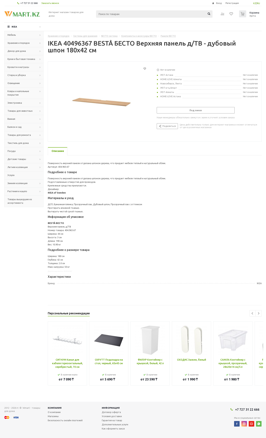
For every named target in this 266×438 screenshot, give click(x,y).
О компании (54, 412)
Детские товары (16, 159)
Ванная (11, 119)
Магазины (53, 416)
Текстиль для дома (18, 143)
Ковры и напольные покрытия (18, 93)
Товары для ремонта (19, 135)
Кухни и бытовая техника (21, 59)
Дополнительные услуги (115, 424)
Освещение (13, 83)
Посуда (11, 151)
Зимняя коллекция (17, 183)
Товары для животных (20, 111)
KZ (254, 3)
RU (258, 3)
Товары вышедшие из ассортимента (19, 201)
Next (259, 313)
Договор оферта (111, 412)
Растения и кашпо (17, 191)
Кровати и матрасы (18, 67)
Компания (55, 408)
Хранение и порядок (18, 43)
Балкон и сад (14, 127)
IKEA (14, 26)
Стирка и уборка (16, 75)
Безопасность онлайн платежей (65, 420)
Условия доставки (112, 416)
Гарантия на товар (112, 420)
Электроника (14, 103)
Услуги (10, 175)
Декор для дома (16, 51)
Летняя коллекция (17, 167)
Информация (111, 408)
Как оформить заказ (113, 428)
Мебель (11, 35)
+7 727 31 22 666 (29, 3)
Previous (252, 313)
